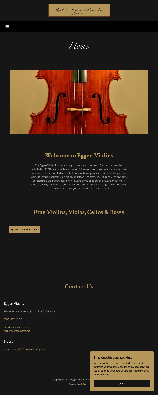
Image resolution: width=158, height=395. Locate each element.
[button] (7, 26)
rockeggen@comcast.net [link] (17, 330)
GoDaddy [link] (85, 384)
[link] (79, 10)
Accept (122, 383)
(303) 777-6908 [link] (13, 319)
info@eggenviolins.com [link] (16, 326)
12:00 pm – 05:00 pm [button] (30, 349)
